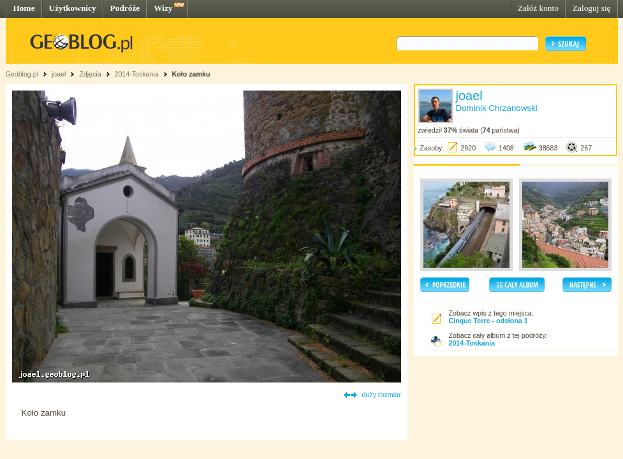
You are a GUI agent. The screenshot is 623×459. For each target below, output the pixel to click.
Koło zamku (191, 74)
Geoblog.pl (22, 74)
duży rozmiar (381, 394)
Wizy (163, 8)
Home (24, 8)
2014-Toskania (136, 74)
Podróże (125, 8)
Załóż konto (538, 8)
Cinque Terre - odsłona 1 (488, 320)
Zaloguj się (592, 8)
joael (59, 74)
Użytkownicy (72, 8)
